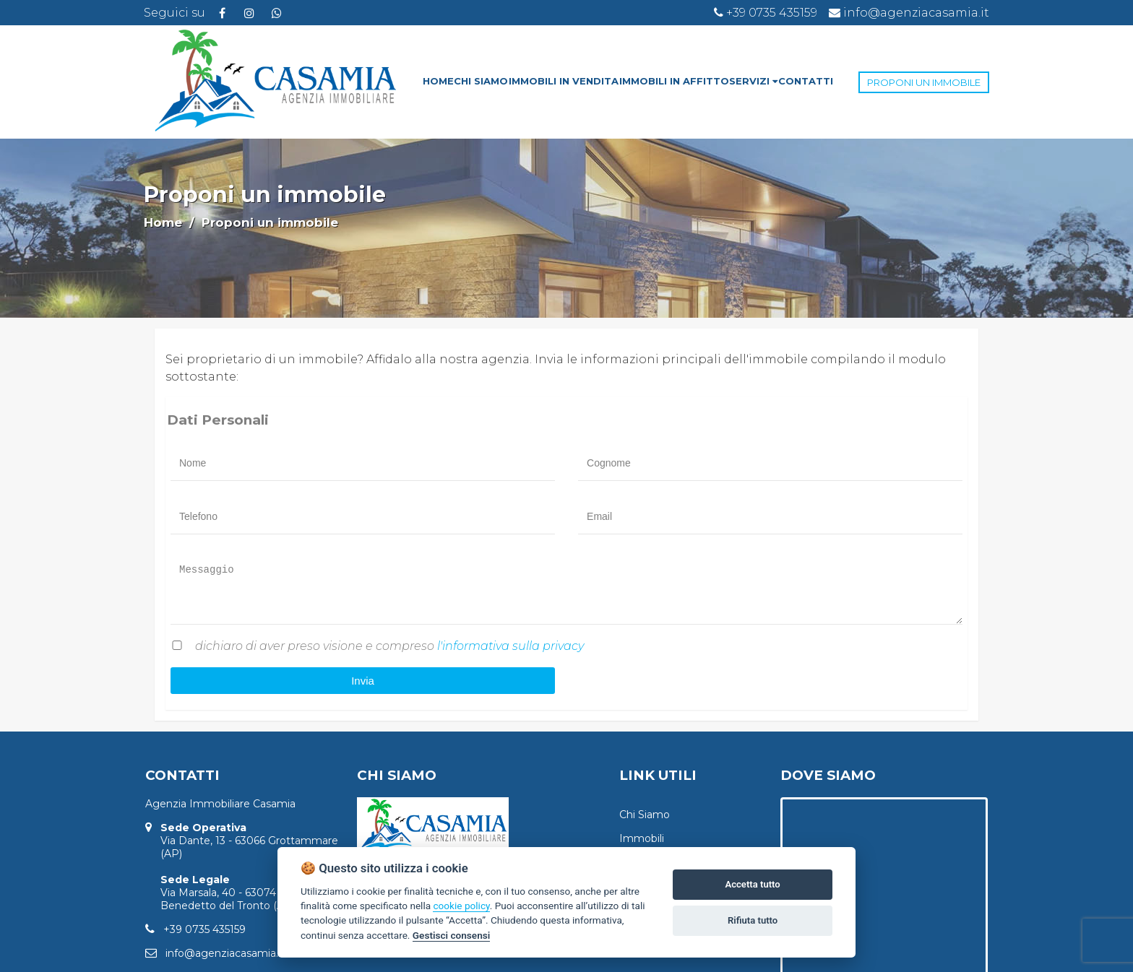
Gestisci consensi (451, 935)
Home (163, 222)
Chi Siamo (644, 814)
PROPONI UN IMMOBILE (924, 82)
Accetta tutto (752, 884)
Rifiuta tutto (752, 920)
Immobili (641, 838)
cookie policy (461, 905)
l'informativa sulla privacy (510, 646)
